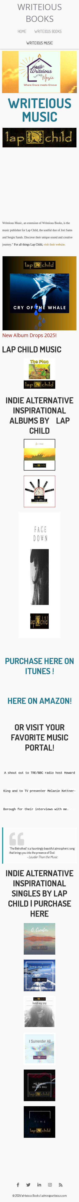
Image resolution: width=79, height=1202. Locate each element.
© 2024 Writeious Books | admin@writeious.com (39, 1195)
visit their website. (54, 244)
